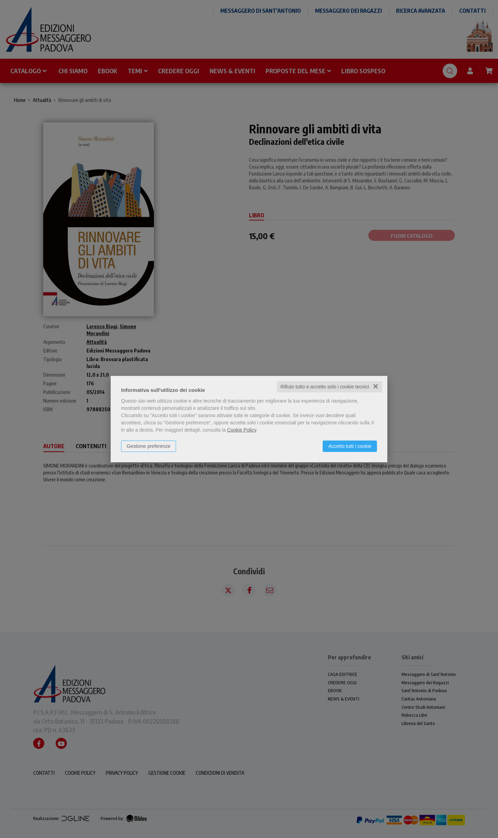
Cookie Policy (241, 430)
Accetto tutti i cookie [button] (349, 446)
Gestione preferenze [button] (148, 446)
